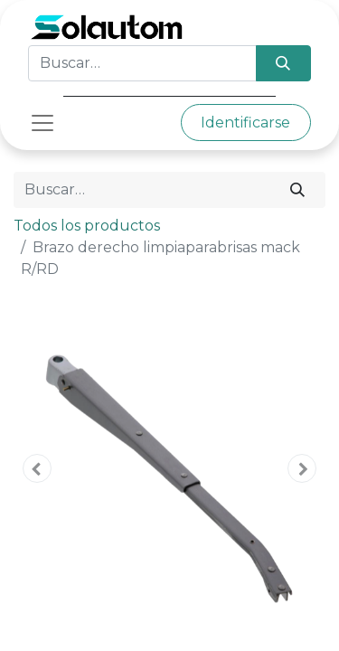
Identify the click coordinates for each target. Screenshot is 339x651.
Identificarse (245, 122)
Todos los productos (87, 225)
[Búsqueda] (283, 63)
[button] (37, 468)
